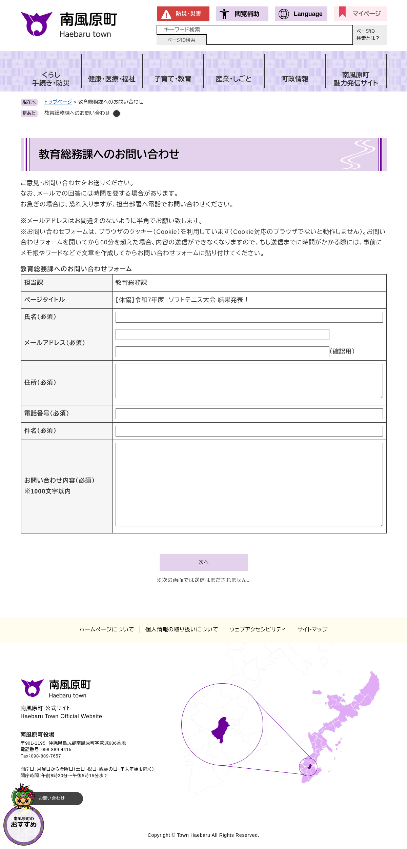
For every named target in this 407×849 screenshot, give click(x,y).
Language (308, 14)
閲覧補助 (247, 14)
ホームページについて (106, 629)
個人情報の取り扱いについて (181, 629)
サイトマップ (313, 629)
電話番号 (46, 413)
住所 (40, 382)
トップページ (58, 102)
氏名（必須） (40, 317)
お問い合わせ (52, 798)
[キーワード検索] (280, 35)
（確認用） (342, 351)
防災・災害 (189, 14)
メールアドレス (55, 343)
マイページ (367, 14)
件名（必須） (40, 430)
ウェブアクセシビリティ (257, 629)
